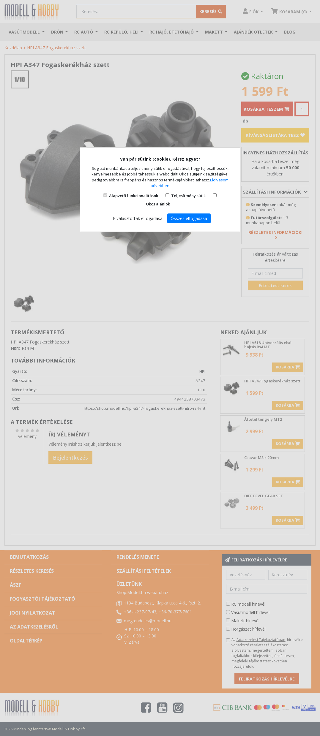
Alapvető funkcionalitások (133, 195)
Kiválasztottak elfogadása (138, 218)
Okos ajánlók (158, 204)
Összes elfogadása (189, 218)
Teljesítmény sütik (188, 195)
